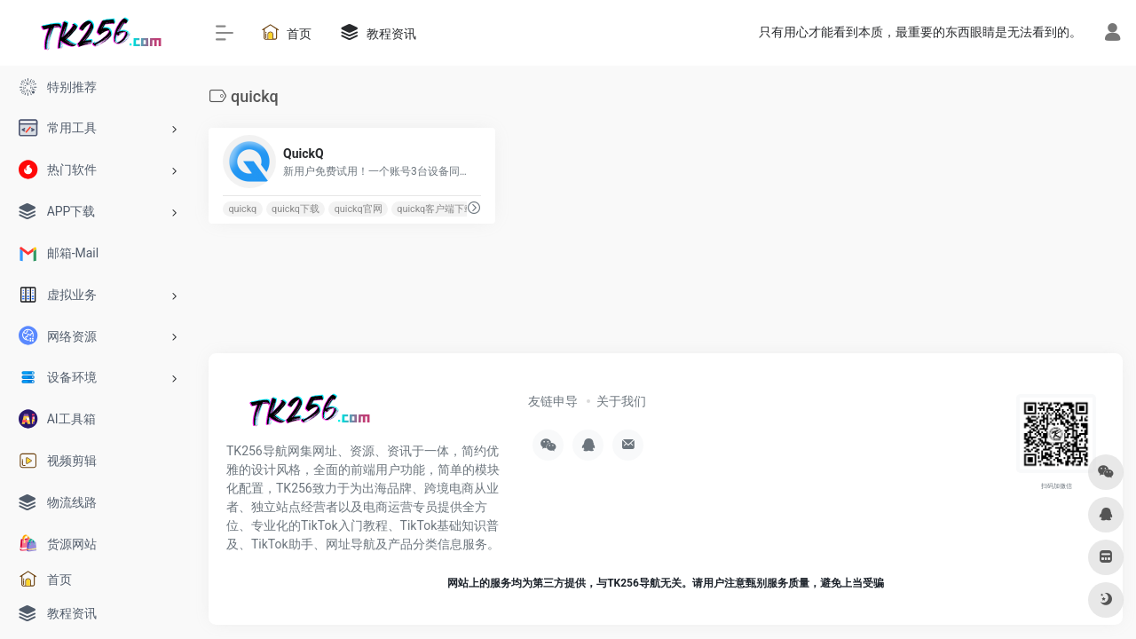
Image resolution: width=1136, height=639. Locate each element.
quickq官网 (359, 209)
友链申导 (553, 401)
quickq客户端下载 (435, 209)
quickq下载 (296, 209)
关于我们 (621, 401)
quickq (242, 209)
